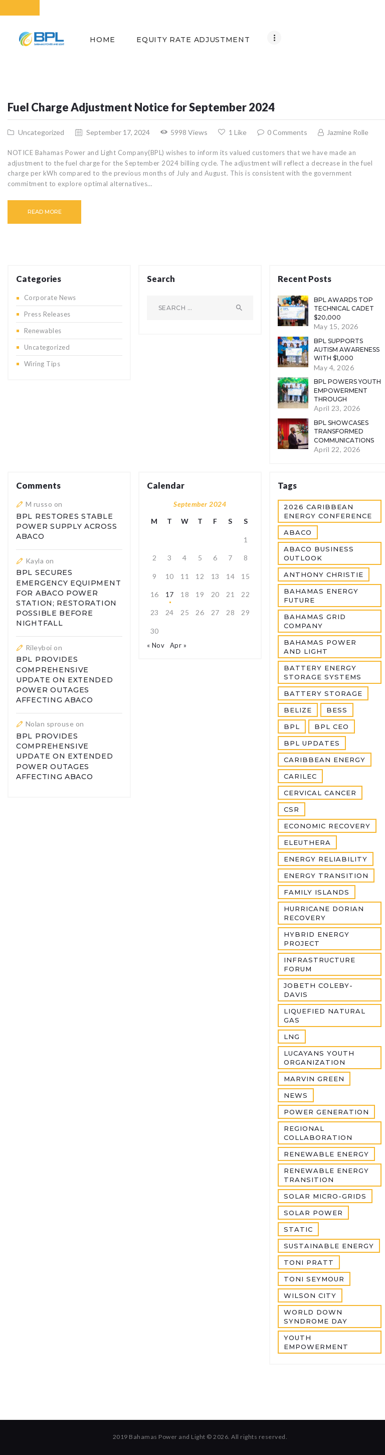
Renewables (43, 331)
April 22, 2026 (337, 449)
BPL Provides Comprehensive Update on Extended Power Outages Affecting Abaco (64, 679)
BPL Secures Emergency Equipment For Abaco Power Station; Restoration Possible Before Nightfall (68, 598)
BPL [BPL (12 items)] (292, 726)
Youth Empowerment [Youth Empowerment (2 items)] (316, 1342)
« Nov (156, 645)
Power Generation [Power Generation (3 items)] (326, 1112)
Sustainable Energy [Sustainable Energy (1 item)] (329, 1246)
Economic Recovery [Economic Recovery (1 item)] (327, 826)
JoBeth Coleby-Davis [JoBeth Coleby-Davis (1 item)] (318, 989)
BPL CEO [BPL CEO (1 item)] (331, 726)
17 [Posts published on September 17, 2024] (169, 594)
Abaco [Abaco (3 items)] (298, 532)
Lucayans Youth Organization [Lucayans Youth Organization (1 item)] (319, 1057)
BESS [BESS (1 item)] (336, 710)
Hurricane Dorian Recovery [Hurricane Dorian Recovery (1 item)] (324, 913)
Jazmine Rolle (346, 132)
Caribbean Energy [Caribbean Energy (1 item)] (324, 760)
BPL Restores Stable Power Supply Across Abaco (66, 526)
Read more (45, 211)
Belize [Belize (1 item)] (298, 710)
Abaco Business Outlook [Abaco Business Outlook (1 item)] (319, 553)
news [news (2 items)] (296, 1095)
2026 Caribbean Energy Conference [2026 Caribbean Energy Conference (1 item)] (328, 511)
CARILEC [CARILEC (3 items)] (300, 776)
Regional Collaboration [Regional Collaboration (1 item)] (318, 1132)
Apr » (178, 645)
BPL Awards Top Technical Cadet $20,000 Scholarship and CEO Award (344, 317)
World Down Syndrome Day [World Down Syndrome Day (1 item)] (315, 1316)
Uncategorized (41, 132)
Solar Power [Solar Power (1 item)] (313, 1213)
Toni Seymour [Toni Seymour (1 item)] (314, 1279)
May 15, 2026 (336, 326)
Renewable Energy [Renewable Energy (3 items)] (326, 1154)
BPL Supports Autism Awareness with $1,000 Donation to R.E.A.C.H (346, 358)
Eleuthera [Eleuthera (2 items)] (307, 842)
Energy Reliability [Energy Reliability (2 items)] (325, 859)
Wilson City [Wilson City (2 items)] (310, 1295)
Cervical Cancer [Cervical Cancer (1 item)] (320, 793)
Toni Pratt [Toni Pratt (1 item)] (309, 1262)
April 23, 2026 (337, 408)
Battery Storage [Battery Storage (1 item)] (323, 693)
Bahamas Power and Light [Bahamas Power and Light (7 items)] (320, 646)
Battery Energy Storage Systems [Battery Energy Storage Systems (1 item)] (322, 672)
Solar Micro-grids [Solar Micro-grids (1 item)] (325, 1196)
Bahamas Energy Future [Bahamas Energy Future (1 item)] (321, 595)
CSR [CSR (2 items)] (291, 809)
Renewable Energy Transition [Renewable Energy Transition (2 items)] (326, 1175)
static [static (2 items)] (298, 1229)
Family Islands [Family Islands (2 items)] (316, 892)
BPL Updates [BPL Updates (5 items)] (312, 743)
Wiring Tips (42, 364)
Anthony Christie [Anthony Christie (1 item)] (323, 574)
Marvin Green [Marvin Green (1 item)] (314, 1079)
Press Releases (47, 314)
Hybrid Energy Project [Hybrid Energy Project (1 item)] (316, 938)
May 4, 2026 (334, 367)
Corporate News (50, 298)
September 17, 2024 (118, 132)
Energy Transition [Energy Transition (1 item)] (326, 875)
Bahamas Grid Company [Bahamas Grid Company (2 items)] (315, 621)
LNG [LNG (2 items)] (292, 1037)
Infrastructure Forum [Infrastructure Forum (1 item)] (319, 964)
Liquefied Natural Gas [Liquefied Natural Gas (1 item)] (324, 1015)
